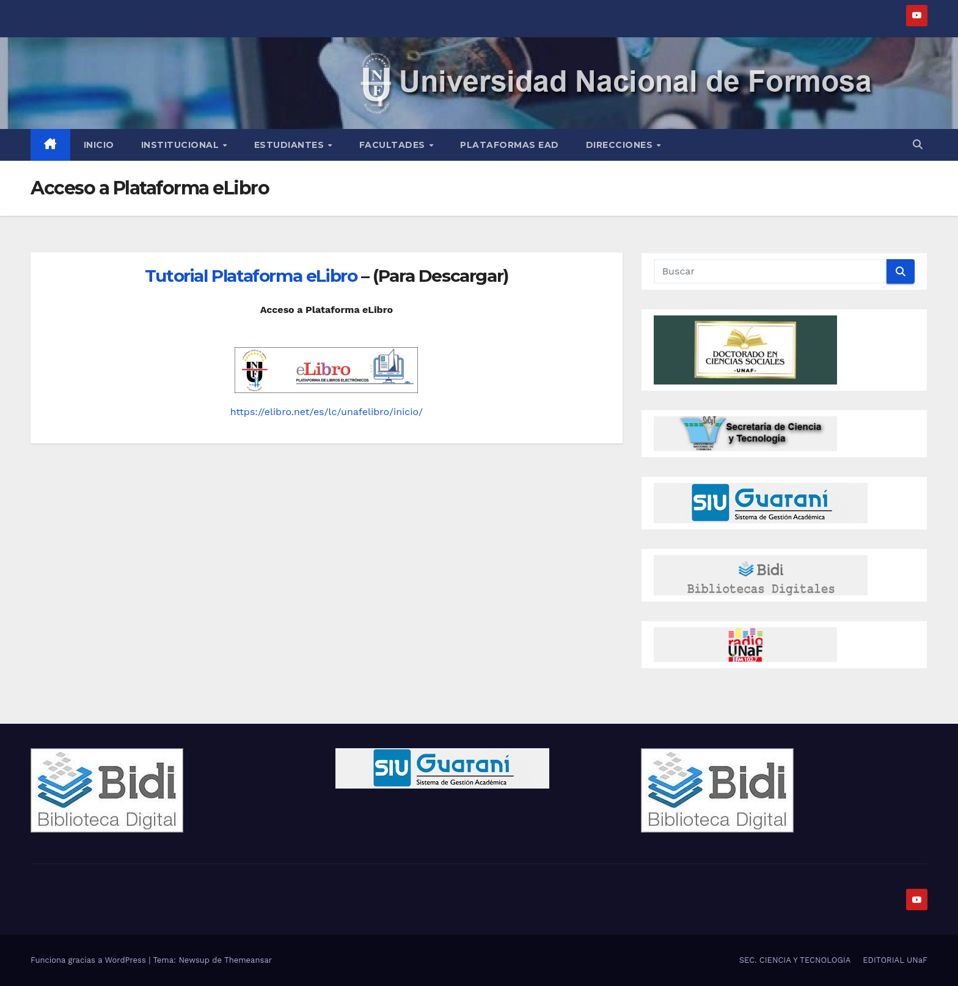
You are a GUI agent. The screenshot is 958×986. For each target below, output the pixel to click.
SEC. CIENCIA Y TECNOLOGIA (795, 960)
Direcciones (621, 144)
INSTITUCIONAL (181, 144)
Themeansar (248, 960)
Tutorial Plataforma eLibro (251, 275)
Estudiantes (290, 144)
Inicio (99, 144)
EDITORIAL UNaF (895, 960)
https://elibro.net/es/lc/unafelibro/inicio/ (326, 412)
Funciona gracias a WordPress (89, 960)
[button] (918, 144)
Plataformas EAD (509, 144)
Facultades (393, 144)
